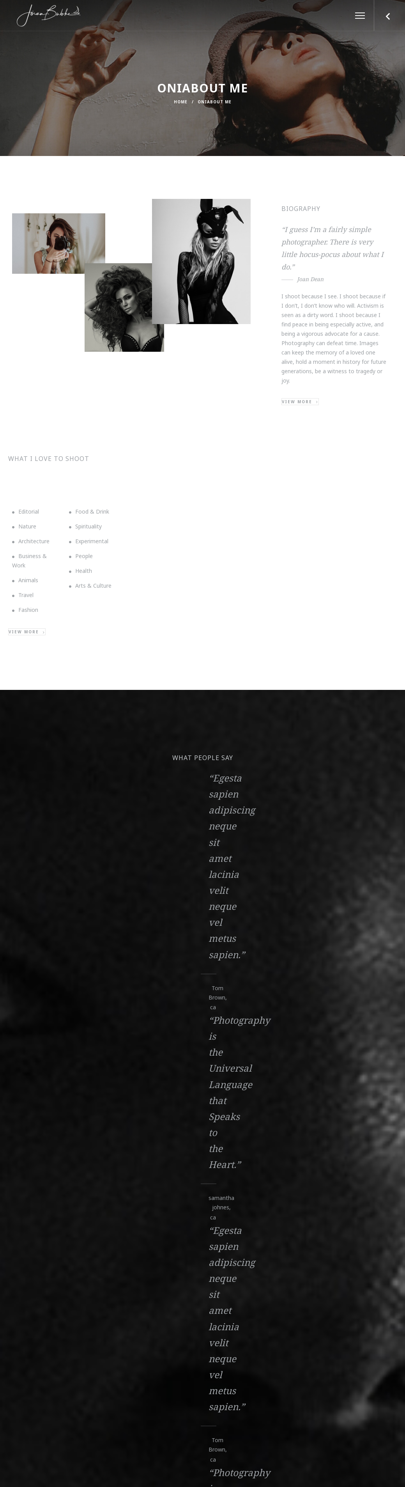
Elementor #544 (63, 1106)
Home (180, 102)
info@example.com (70, 1247)
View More (61, 1120)
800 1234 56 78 (202, 1250)
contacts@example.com (70, 1257)
